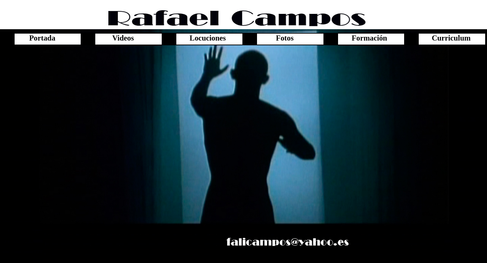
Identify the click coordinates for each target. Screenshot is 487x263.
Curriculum (446, 38)
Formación (365, 38)
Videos (123, 38)
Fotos (285, 38)
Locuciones (204, 38)
